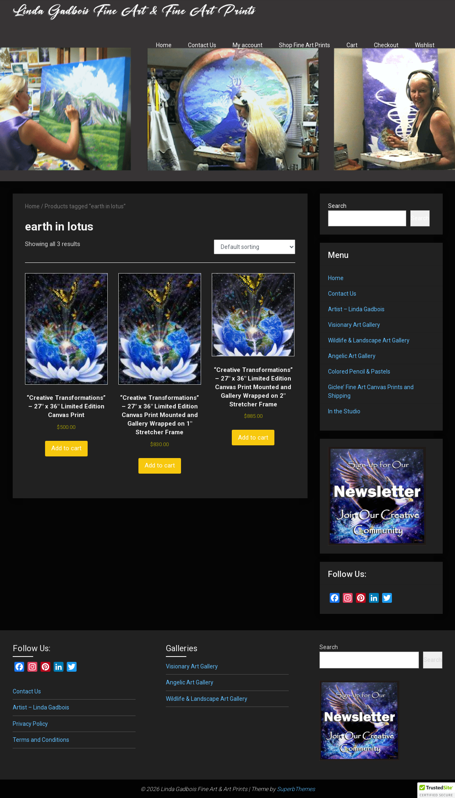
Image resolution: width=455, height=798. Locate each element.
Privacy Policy (30, 723)
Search (337, 206)
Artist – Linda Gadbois (356, 309)
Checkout (386, 45)
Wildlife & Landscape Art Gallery (369, 340)
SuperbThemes (296, 789)
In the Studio (344, 411)
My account (248, 45)
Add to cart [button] (66, 448)
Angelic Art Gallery (352, 356)
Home (164, 45)
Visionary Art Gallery (354, 324)
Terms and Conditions (41, 739)
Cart (352, 45)
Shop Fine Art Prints (304, 45)
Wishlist (425, 45)
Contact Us (202, 45)
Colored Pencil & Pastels (359, 371)
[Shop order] (254, 246)
